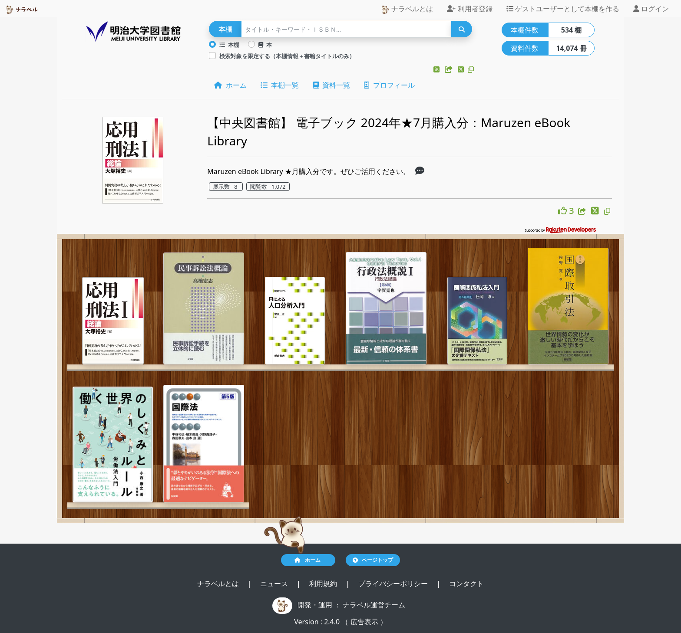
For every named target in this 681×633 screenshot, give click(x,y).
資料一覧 (331, 85)
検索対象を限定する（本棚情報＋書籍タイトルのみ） (287, 56)
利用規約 (324, 583)
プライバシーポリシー (394, 583)
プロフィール (389, 85)
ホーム (230, 85)
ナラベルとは (407, 9)
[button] (437, 69)
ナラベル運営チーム (374, 605)
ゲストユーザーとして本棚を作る (562, 8)
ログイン (651, 8)
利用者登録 (469, 8)
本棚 (229, 45)
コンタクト (466, 583)
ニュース (275, 583)
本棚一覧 (280, 85)
